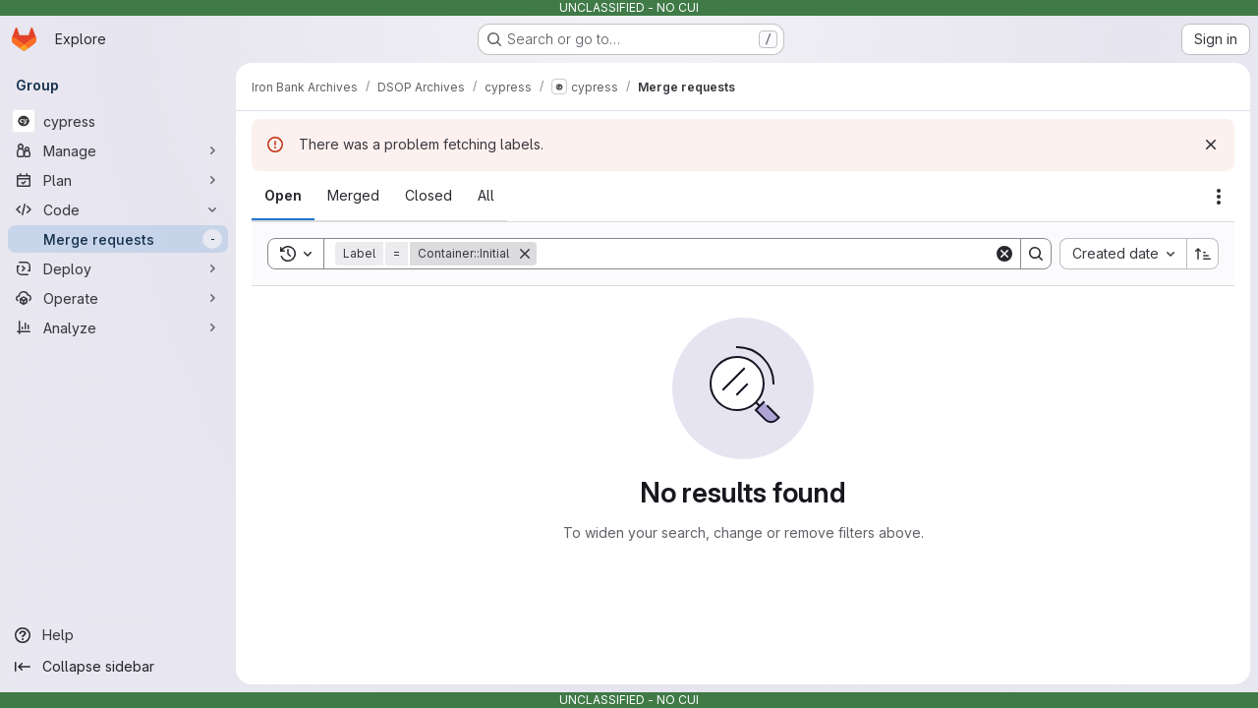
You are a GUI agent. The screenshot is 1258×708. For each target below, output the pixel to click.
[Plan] (118, 180)
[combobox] (1122, 253)
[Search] (765, 254)
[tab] (283, 195)
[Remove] (525, 254)
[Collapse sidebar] (118, 666)
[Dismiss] (1211, 144)
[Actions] (1218, 196)
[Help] (118, 635)
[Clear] (1004, 254)
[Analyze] (118, 327)
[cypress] (118, 121)
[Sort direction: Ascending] (1203, 253)
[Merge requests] (118, 239)
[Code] (118, 209)
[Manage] (118, 150)
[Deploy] (118, 268)
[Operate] (118, 298)
